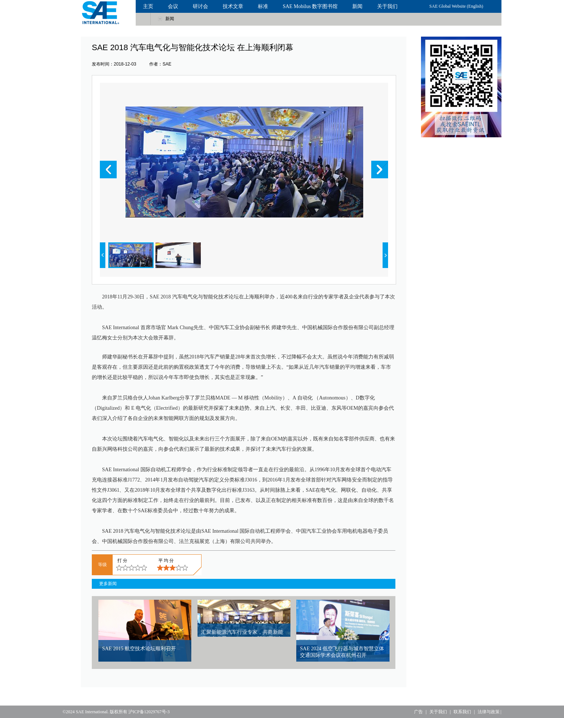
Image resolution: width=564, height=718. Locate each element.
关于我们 (387, 6)
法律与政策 (489, 711)
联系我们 (462, 711)
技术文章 (233, 6)
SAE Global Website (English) (456, 6)
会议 (173, 6)
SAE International (92, 711)
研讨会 (200, 6)
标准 (263, 6)
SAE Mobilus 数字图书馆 (310, 6)
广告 (418, 711)
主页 (148, 6)
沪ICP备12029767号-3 (149, 711)
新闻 (357, 6)
